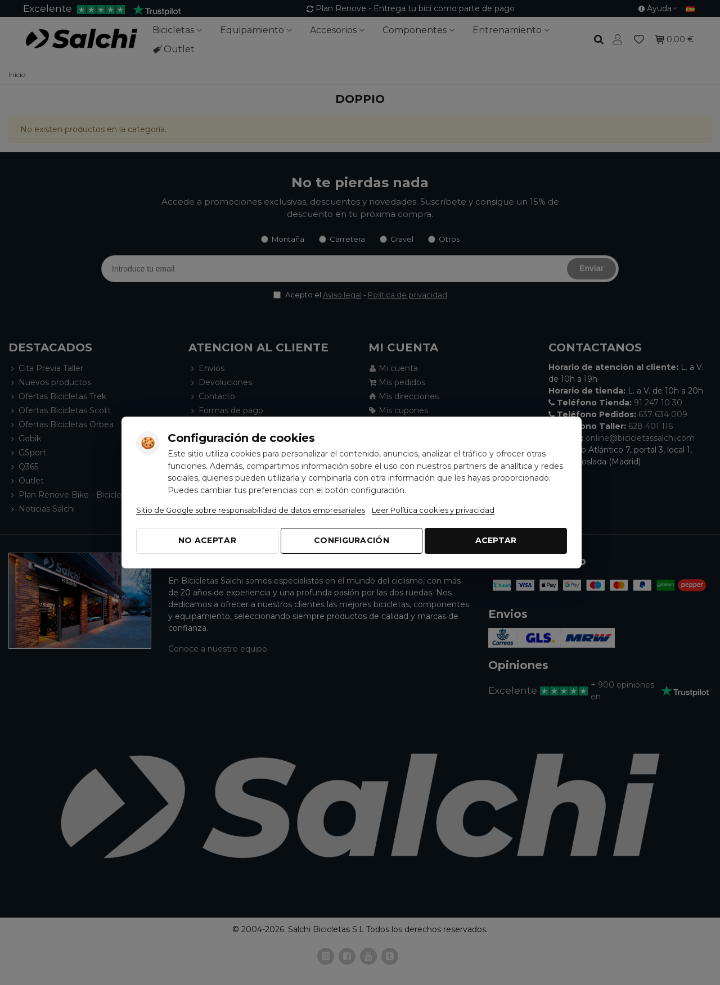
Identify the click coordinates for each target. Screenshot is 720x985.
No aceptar (207, 540)
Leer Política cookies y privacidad (433, 509)
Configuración (351, 540)
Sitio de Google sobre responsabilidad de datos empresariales (250, 509)
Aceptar (496, 540)
